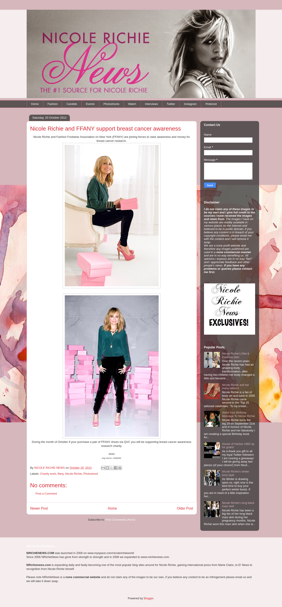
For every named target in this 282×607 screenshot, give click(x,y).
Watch (132, 104)
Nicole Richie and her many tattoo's (235, 386)
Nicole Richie (73, 473)
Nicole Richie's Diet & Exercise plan (235, 355)
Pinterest (211, 104)
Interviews (151, 104)
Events (90, 104)
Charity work (48, 473)
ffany (61, 473)
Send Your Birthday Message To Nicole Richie (238, 414)
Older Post (185, 508)
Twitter (171, 104)
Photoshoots (111, 104)
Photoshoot (90, 473)
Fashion (53, 104)
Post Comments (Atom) (120, 519)
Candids (72, 104)
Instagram (190, 104)
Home (35, 104)
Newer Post (39, 508)
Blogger (148, 598)
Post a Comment (46, 493)
